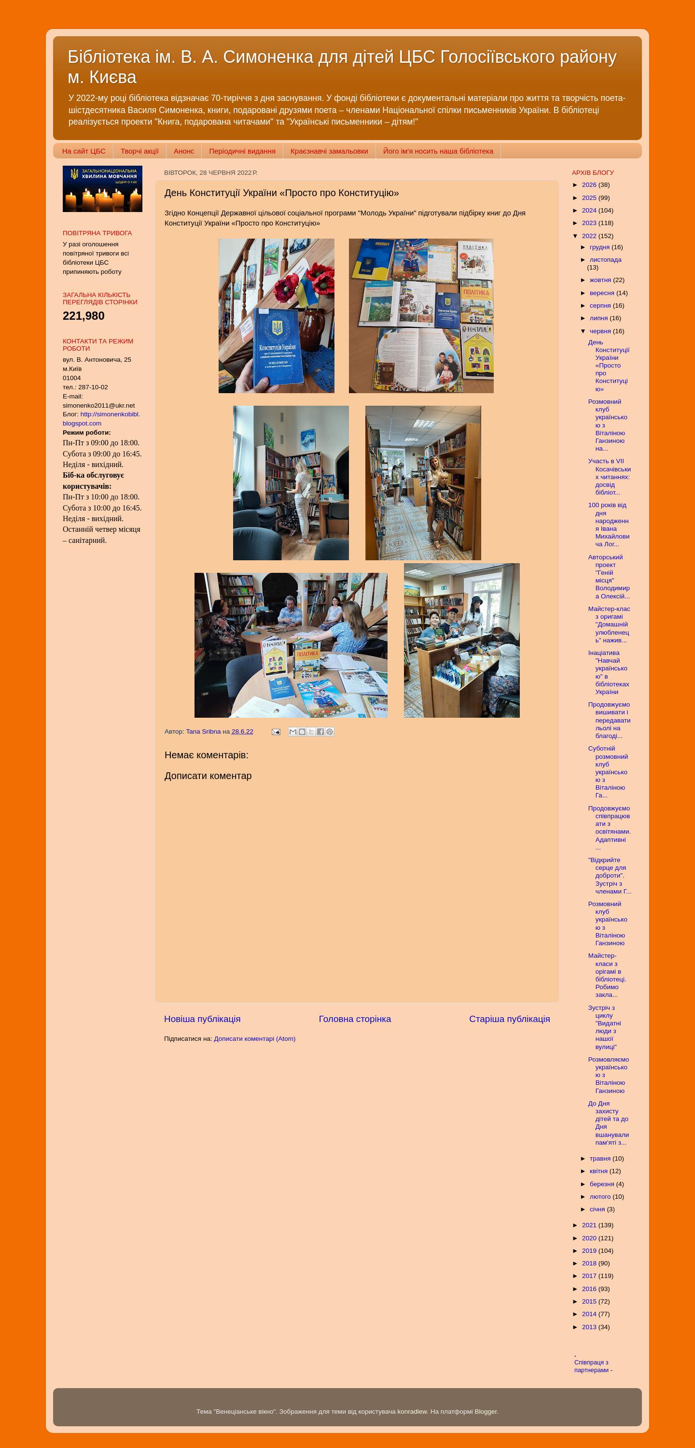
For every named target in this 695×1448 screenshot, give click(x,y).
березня (603, 1184)
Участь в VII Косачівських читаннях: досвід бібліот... (609, 476)
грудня (601, 247)
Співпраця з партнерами (592, 1366)
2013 (590, 1327)
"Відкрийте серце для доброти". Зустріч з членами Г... (610, 875)
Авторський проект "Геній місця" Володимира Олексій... (609, 577)
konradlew (412, 1411)
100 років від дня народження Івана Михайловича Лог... (609, 524)
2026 (590, 184)
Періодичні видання (242, 151)
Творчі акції (140, 151)
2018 (590, 1263)
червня (601, 331)
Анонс (184, 151)
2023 (590, 223)
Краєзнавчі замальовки (329, 151)
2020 (590, 1238)
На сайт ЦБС (84, 151)
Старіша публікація (509, 1019)
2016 (590, 1288)
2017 (590, 1275)
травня (601, 1158)
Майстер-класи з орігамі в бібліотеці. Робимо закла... (607, 975)
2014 (590, 1314)
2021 (590, 1225)
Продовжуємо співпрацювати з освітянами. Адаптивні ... (609, 828)
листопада (606, 259)
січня (598, 1209)
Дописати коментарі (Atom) (254, 1038)
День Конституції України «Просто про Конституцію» (609, 366)
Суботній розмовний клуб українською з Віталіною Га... (608, 772)
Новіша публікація (202, 1019)
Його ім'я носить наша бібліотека (438, 151)
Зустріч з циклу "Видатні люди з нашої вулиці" (604, 1027)
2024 (590, 210)
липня (600, 318)
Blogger (486, 1411)
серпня (601, 305)
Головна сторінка (355, 1019)
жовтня (601, 280)
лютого (601, 1196)
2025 (590, 197)
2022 (590, 236)
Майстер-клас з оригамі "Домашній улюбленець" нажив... (609, 624)
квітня (600, 1171)
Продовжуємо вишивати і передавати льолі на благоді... (609, 720)
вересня (603, 293)
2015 (590, 1301)
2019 (590, 1250)
